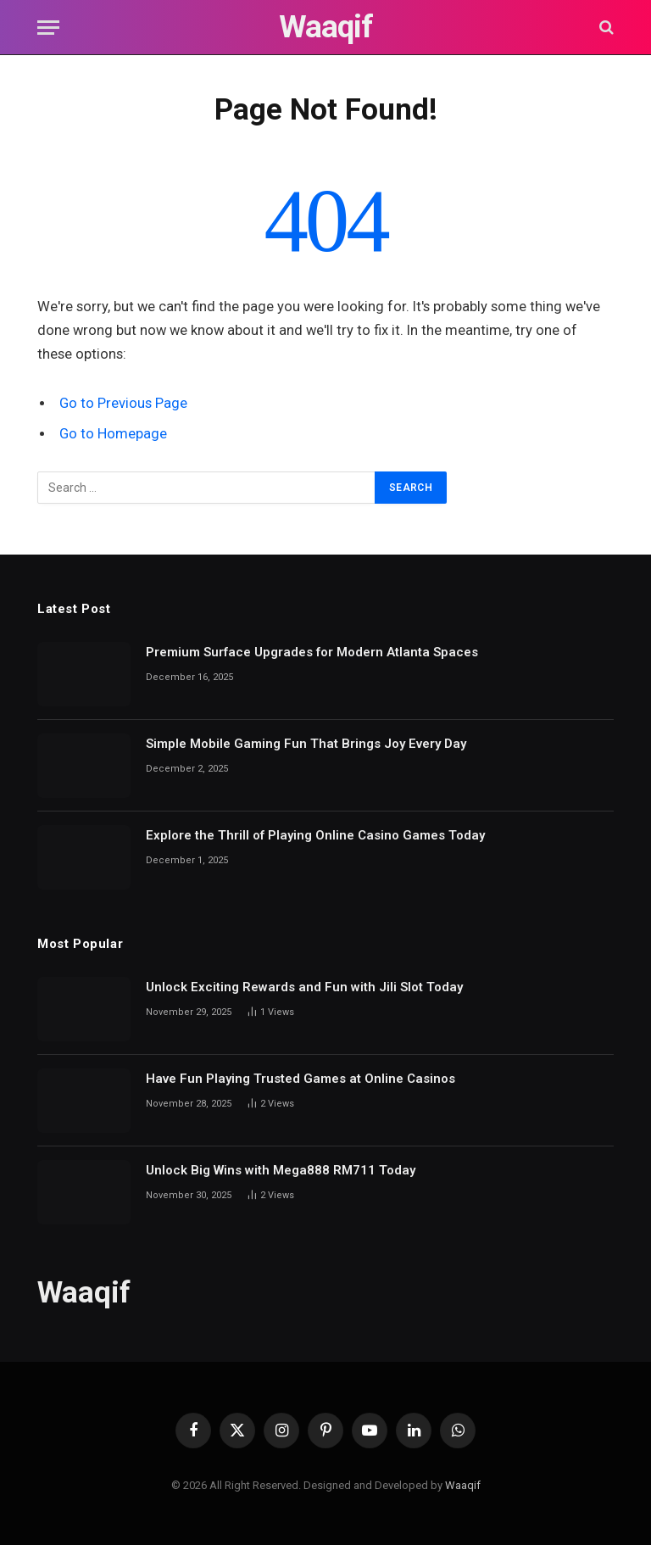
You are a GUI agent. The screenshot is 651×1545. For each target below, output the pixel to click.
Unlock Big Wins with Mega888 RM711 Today (280, 1170)
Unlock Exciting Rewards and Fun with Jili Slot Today (304, 987)
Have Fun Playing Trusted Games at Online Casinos (300, 1078)
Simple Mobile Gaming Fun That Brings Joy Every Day (306, 743)
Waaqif (463, 1485)
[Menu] (48, 27)
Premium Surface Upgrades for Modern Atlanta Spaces (312, 652)
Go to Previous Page (123, 403)
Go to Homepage (113, 434)
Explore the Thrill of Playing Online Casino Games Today (315, 835)
